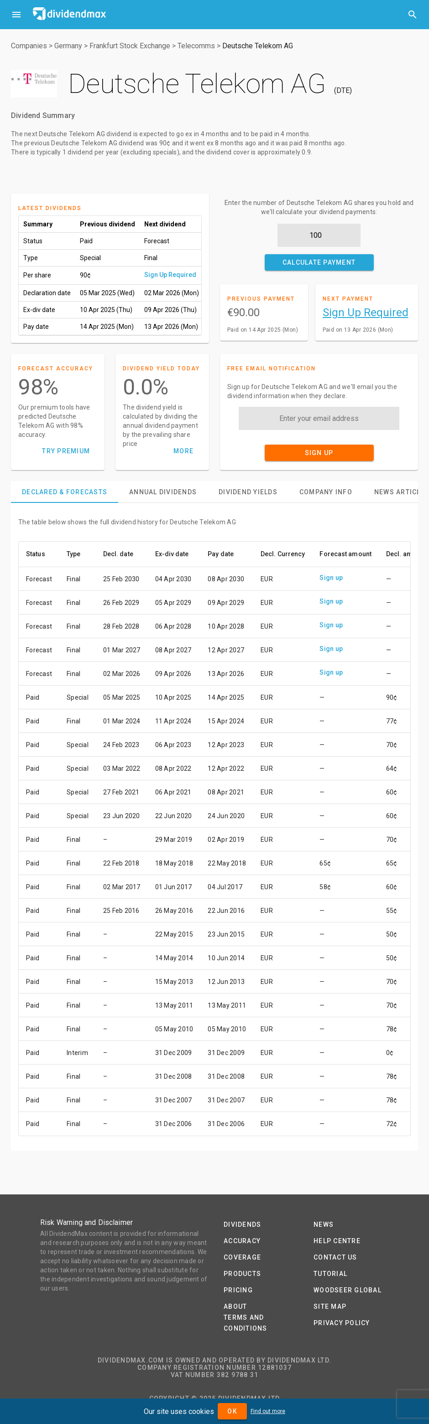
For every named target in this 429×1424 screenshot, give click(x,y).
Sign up (331, 577)
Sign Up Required (170, 274)
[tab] (64, 492)
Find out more (268, 1411)
